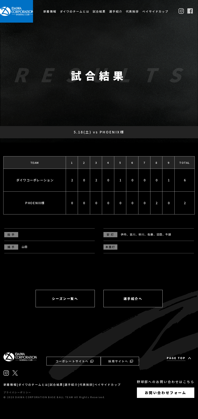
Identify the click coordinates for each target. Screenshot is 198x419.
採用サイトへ (120, 361)
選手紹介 (115, 11)
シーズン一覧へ (65, 298)
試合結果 (99, 11)
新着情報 (49, 11)
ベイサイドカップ (155, 11)
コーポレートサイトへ (74, 361)
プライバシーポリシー (17, 392)
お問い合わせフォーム (165, 392)
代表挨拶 (132, 11)
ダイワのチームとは (74, 11)
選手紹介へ (133, 298)
